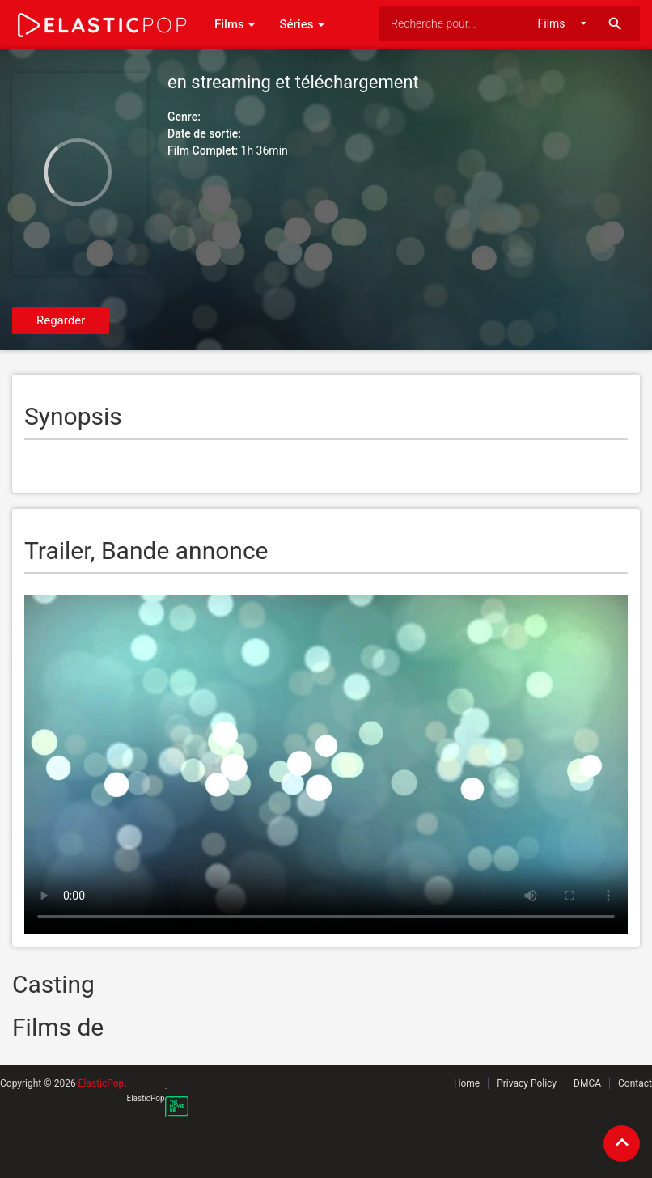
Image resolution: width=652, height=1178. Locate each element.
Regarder (60, 320)
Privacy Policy (527, 1083)
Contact (635, 1083)
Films (234, 24)
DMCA (587, 1083)
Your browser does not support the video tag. (326, 764)
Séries (301, 24)
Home (467, 1083)
